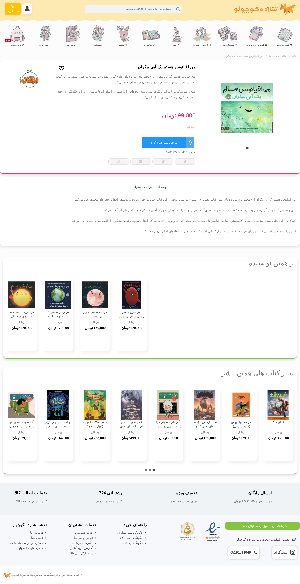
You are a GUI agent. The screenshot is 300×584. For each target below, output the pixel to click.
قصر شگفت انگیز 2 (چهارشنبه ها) (95, 424)
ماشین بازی (70, 45)
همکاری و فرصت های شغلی (27, 543)
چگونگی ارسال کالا (133, 538)
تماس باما (39, 538)
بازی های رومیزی (202, 45)
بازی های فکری (229, 45)
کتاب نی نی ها (284, 45)
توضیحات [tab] (162, 187)
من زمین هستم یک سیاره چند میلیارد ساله (58, 316)
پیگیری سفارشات (84, 543)
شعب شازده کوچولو (33, 548)
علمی (176, 45)
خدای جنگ (278, 422)
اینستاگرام (281, 552)
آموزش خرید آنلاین (83, 548)
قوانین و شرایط (85, 538)
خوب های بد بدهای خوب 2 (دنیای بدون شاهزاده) (131, 426)
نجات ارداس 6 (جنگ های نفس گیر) (204, 424)
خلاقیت (123, 45)
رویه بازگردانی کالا (83, 553)
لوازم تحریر (14, 43)
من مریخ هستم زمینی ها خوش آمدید (131, 314)
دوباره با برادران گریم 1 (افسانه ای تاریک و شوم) (58, 426)
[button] (247, 148)
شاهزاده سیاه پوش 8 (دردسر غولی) (241, 424)
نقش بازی (43, 45)
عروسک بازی (96, 45)
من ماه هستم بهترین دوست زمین (94, 314)
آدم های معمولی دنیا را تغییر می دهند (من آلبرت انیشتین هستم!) (168, 426)
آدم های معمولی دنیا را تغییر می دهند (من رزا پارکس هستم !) (21, 426)
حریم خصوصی (86, 532)
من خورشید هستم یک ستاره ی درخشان (21, 314)
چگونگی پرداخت (135, 543)
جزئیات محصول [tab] (143, 187)
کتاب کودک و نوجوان (256, 45)
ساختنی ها (149, 45)
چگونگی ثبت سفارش (132, 532)
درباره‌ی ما (38, 532)
